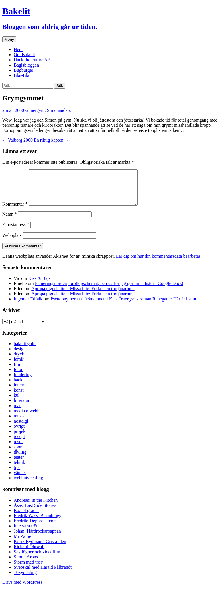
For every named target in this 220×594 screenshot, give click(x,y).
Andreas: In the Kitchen (36, 507)
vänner (30, 110)
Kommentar (15, 210)
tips (17, 474)
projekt (20, 438)
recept (19, 443)
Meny (9, 39)
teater (19, 464)
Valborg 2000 (17, 140)
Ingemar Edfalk (28, 305)
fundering (23, 381)
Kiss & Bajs (39, 285)
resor (18, 448)
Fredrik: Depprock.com (35, 527)
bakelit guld (25, 350)
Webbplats (11, 242)
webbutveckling (28, 484)
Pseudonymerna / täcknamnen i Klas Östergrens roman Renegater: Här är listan (123, 305)
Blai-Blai (22, 75)
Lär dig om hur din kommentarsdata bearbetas (158, 263)
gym (40, 110)
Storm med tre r (28, 568)
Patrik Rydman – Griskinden (40, 548)
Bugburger (23, 70)
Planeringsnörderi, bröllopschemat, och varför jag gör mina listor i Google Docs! (109, 290)
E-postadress (15, 231)
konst (19, 396)
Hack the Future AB (32, 59)
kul (16, 402)
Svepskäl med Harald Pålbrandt (43, 574)
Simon (53, 110)
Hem (18, 49)
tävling (20, 458)
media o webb (27, 417)
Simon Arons (26, 563)
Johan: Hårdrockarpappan (37, 538)
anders (65, 110)
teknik (19, 469)
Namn (9, 220)
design (20, 355)
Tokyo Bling (25, 579)
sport (18, 453)
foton (18, 376)
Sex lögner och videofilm (37, 558)
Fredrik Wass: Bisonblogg (37, 522)
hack (18, 386)
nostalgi (21, 427)
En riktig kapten (51, 140)
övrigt (19, 433)
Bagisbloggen (26, 64)
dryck (19, 360)
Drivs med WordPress (22, 589)
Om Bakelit (24, 54)
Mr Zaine (22, 543)
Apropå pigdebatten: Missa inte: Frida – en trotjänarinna (82, 295)
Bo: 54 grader (26, 517)
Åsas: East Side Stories (35, 512)
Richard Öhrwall (29, 553)
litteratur (22, 407)
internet (21, 391)
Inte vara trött (26, 532)
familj (19, 366)
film (17, 371)
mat (17, 412)
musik (19, 422)
